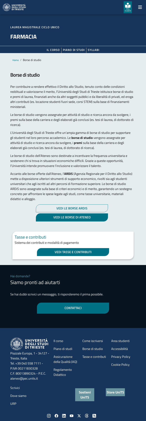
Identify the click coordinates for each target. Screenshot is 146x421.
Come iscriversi (92, 340)
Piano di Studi (74, 50)
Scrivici (15, 387)
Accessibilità (119, 348)
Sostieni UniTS (85, 395)
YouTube (71, 415)
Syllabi (93, 50)
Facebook (56, 415)
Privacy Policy (120, 356)
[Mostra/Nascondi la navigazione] (140, 7)
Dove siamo (18, 395)
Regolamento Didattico (63, 372)
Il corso (53, 50)
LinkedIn (64, 415)
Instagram (49, 415)
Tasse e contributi (94, 356)
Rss (94, 415)
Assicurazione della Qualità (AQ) (65, 359)
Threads (86, 415)
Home (15, 60)
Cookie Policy (120, 364)
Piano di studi (63, 348)
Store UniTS (115, 392)
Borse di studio (92, 348)
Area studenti (120, 340)
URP (13, 403)
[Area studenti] (128, 7)
